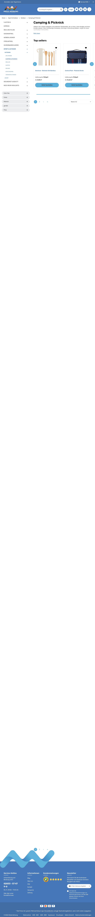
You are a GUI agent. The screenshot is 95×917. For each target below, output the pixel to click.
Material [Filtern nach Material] (16, 101)
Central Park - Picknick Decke (74, 70)
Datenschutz (29, 914)
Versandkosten (50, 910)
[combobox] (49, 9)
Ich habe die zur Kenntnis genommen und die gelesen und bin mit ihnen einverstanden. (80, 892)
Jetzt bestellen (47, 85)
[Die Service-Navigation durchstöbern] (84, 2)
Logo (70, 9)
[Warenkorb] (85, 10)
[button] (27, 22)
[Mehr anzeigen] (89, 10)
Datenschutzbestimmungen (83, 891)
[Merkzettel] (76, 10)
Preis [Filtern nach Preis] (16, 110)
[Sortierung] (81, 102)
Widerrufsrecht (71, 914)
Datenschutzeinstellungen (83, 914)
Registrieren (16, 2)
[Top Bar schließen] (93, 2)
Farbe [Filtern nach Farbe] (16, 97)
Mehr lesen (36, 33)
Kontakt (29, 887)
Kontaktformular (8, 892)
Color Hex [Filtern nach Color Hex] (16, 93)
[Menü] (65, 10)
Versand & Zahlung (30, 891)
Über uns (30, 881)
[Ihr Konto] (81, 10)
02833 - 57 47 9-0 (12, 883)
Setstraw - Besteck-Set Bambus (45, 70)
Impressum (54, 914)
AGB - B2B (46, 914)
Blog (28, 878)
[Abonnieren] (89, 886)
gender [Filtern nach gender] (16, 106)
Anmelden (7, 2)
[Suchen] (61, 9)
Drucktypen (61, 914)
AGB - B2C (38, 914)
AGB (88, 892)
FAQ (28, 884)
